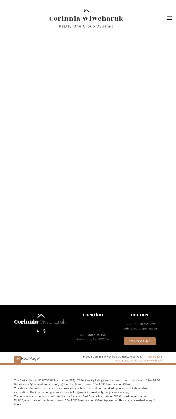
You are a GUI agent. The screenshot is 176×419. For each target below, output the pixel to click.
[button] (38, 331)
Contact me (140, 341)
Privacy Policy (152, 356)
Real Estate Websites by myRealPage (139, 360)
